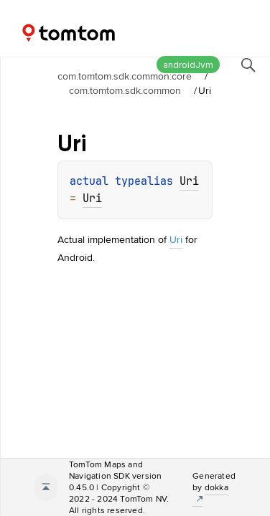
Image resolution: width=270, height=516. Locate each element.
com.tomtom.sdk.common (125, 90)
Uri (189, 181)
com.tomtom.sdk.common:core (124, 76)
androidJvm (188, 64)
